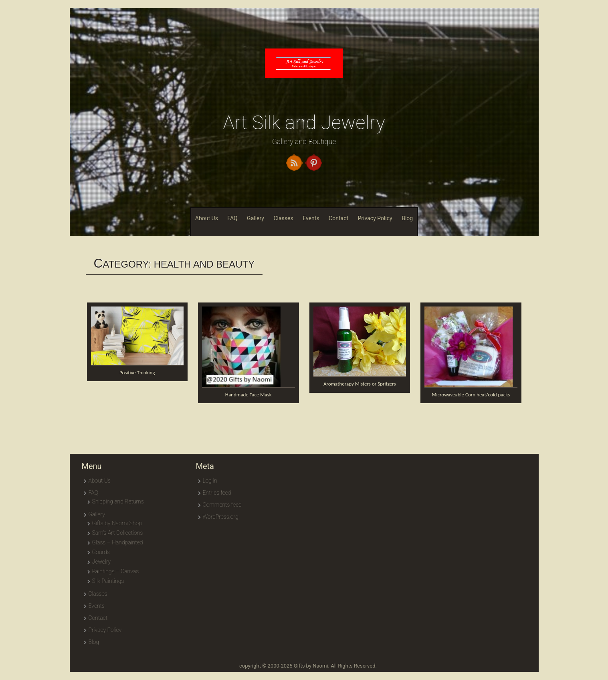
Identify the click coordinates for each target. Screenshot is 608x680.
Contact (338, 218)
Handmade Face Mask (248, 395)
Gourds (101, 552)
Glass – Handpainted (117, 542)
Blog (407, 218)
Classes (283, 218)
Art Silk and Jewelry (304, 122)
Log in (210, 480)
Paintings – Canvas (115, 571)
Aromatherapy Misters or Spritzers (359, 384)
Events (311, 218)
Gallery (255, 218)
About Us (206, 218)
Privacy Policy (375, 218)
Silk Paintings (108, 581)
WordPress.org (220, 517)
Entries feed (217, 492)
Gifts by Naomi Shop (117, 523)
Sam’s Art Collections (117, 533)
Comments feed (222, 504)
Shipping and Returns (118, 501)
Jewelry (101, 561)
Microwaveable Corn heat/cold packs (471, 395)
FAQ (232, 218)
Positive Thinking (137, 372)
